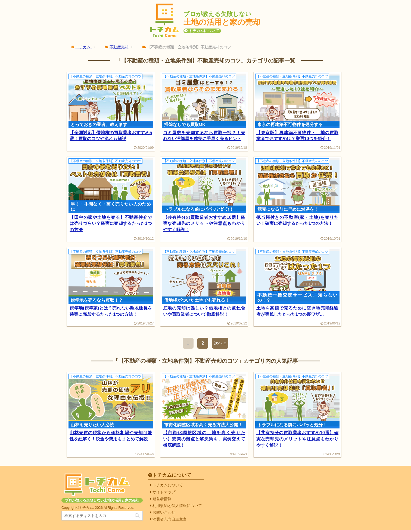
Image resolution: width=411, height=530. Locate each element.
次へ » (220, 343)
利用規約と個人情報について (177, 505)
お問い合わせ (163, 512)
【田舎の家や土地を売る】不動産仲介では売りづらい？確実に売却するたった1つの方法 (111, 223)
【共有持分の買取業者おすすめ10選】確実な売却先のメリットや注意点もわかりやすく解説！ (204, 223)
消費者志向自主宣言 (169, 519)
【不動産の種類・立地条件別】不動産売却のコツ (105, 76)
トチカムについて (204, 31)
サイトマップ (163, 492)
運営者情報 (162, 499)
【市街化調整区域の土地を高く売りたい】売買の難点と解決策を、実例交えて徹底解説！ (204, 438)
